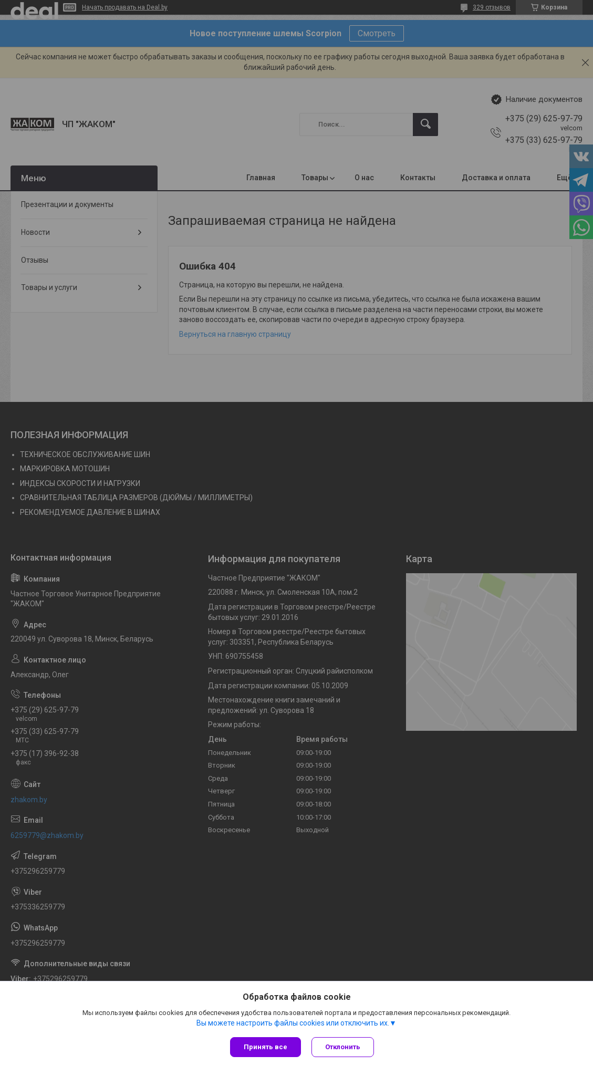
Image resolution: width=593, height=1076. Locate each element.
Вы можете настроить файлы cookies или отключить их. (292, 1023)
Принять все (265, 1047)
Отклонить (342, 1047)
